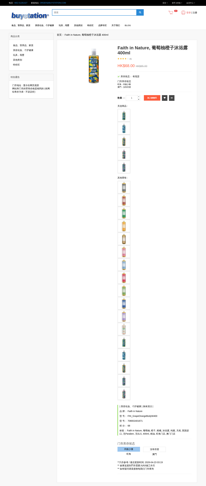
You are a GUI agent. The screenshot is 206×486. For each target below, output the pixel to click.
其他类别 (78, 25)
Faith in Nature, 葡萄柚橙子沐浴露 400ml (86, 34)
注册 (195, 12)
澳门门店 (170, 433)
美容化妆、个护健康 (44, 25)
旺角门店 (160, 433)
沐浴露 (166, 430)
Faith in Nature (135, 411)
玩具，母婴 (64, 25)
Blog (128, 25)
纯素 (173, 430)
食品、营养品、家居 (20, 25)
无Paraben (128, 433)
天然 (178, 430)
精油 (152, 433)
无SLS (138, 433)
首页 (59, 34)
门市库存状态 (124, 81)
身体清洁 (147, 406)
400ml (146, 433)
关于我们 (116, 25)
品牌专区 (102, 25)
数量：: (121, 98)
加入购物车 (152, 98)
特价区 (90, 25)
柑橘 (159, 430)
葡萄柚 (146, 430)
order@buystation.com (53, 3)
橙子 (153, 430)
